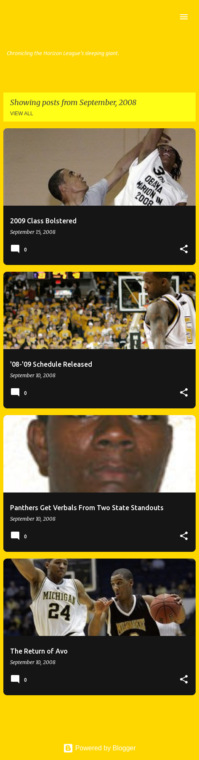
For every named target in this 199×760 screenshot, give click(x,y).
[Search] (167, 17)
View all (21, 114)
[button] (184, 249)
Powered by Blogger (99, 748)
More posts (99, 720)
